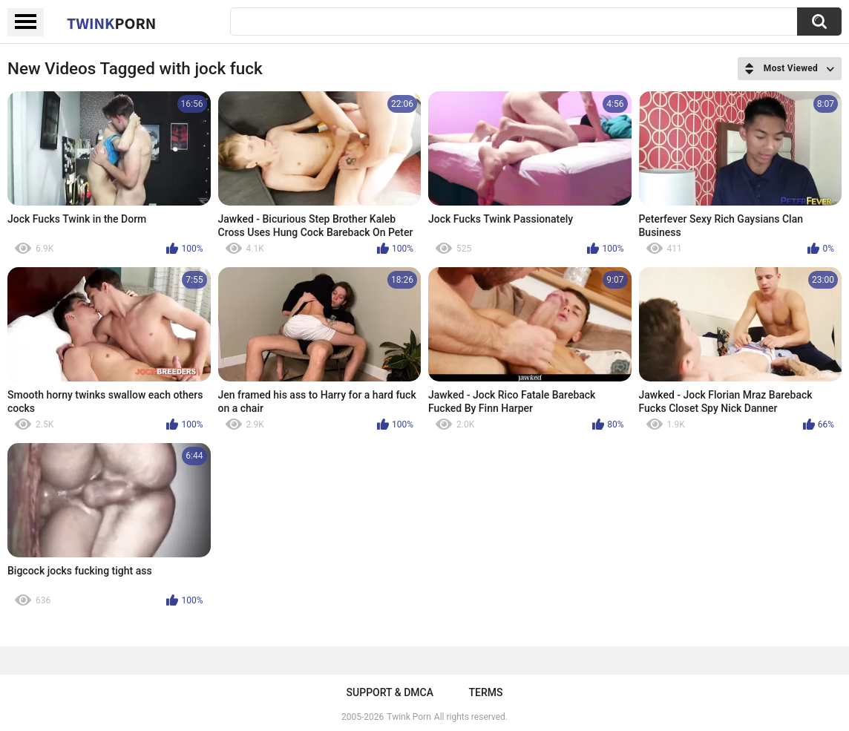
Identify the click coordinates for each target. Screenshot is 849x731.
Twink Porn (408, 717)
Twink (111, 23)
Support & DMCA (390, 692)
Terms (485, 692)
